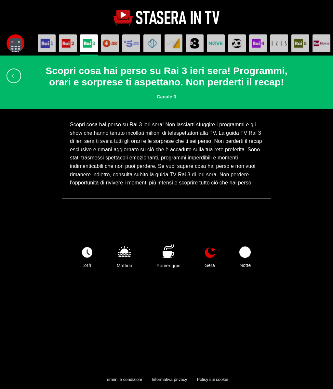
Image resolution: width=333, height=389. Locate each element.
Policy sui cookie (212, 379)
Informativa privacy (169, 379)
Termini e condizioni (123, 379)
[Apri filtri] (15, 43)
